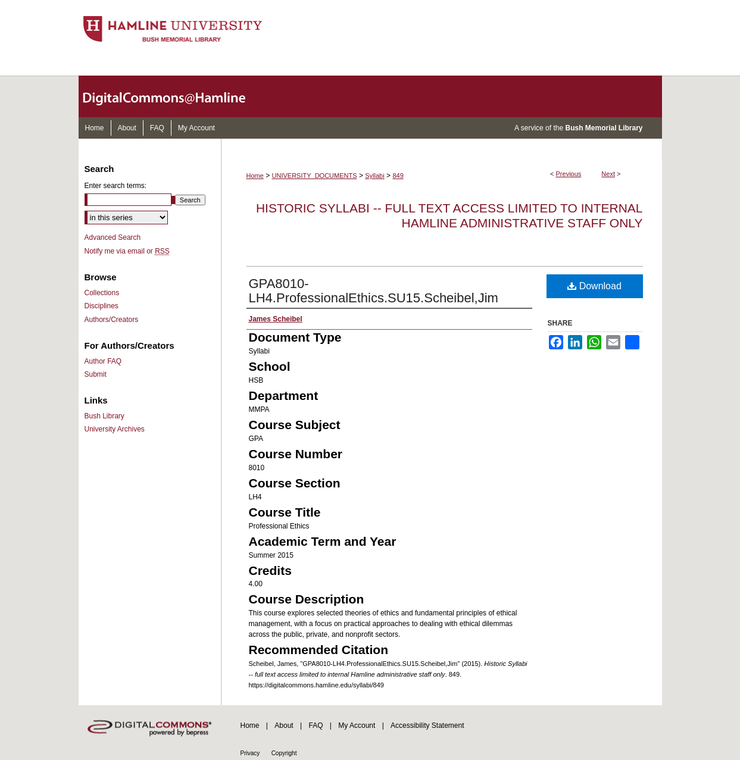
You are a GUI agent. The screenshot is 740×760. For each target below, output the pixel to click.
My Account (356, 725)
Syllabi (374, 175)
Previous (569, 173)
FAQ (315, 725)
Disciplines (101, 306)
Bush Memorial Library (603, 128)
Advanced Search (113, 237)
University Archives (115, 429)
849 (397, 175)
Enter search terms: (116, 186)
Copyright (284, 753)
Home (255, 175)
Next (608, 173)
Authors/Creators (112, 319)
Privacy (250, 753)
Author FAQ (103, 361)
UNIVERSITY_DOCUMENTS (314, 175)
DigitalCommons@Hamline (174, 96)
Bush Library (104, 416)
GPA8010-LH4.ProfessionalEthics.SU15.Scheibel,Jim (373, 290)
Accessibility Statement (427, 725)
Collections (102, 293)
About (283, 725)
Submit (96, 374)
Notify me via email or (127, 251)
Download (594, 286)
